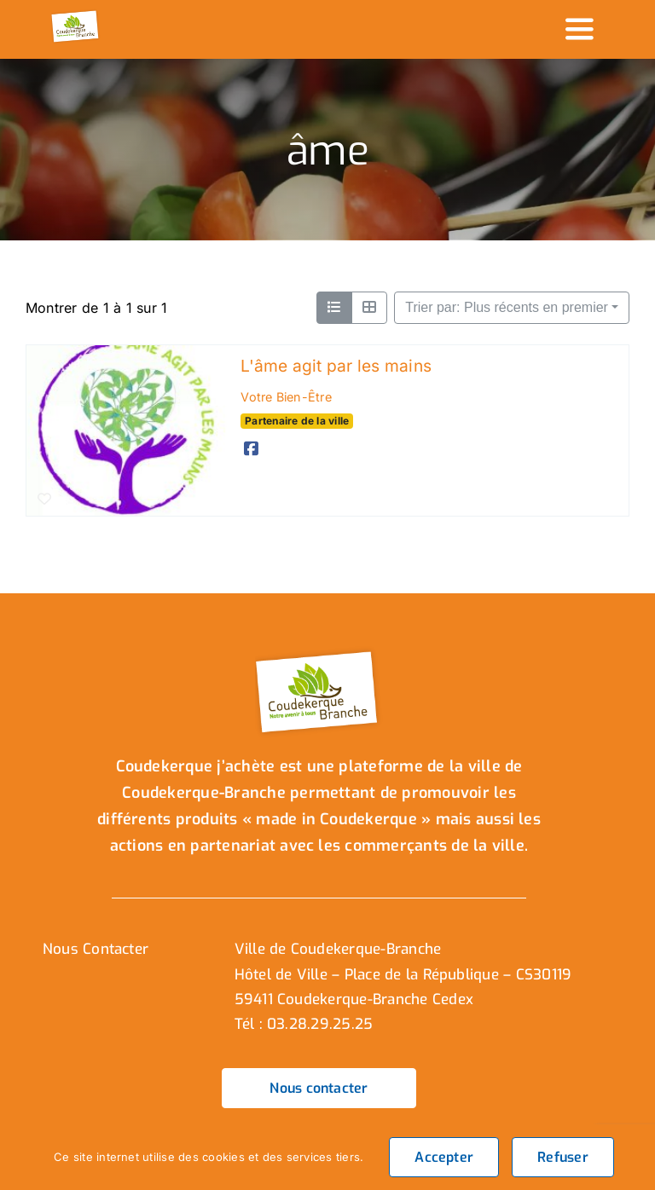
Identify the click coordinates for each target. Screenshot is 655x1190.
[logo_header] (76, 15)
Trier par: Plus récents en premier (506, 307)
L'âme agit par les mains (336, 365)
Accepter (443, 1157)
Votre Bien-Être (286, 397)
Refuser (562, 1157)
